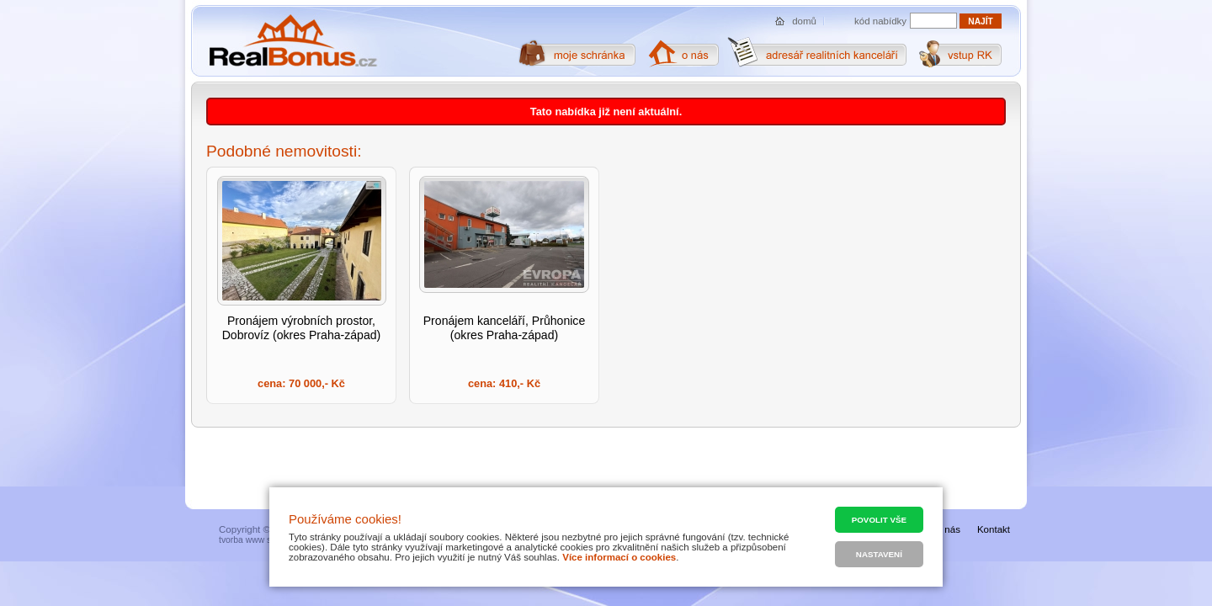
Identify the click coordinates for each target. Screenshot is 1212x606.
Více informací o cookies (619, 557)
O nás (947, 529)
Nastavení (879, 554)
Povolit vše (879, 519)
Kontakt (993, 529)
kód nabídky (880, 21)
